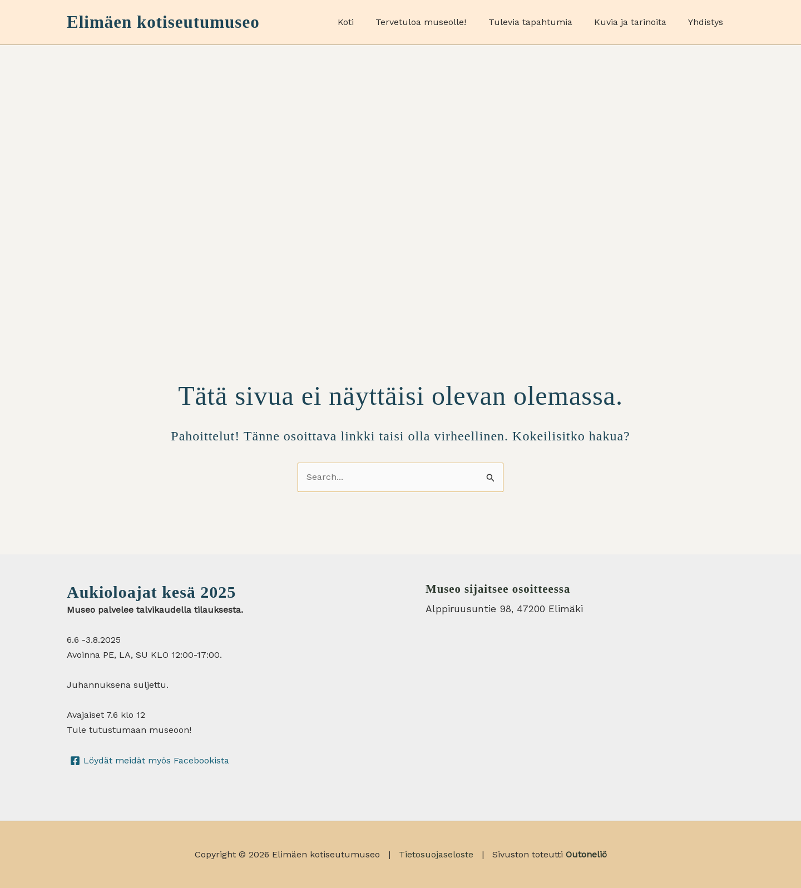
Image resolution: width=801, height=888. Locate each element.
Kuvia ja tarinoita (636, 22)
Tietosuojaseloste (436, 854)
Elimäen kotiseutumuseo (163, 22)
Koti (364, 22)
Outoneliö (586, 854)
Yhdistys (707, 22)
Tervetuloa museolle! (435, 22)
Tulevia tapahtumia (540, 22)
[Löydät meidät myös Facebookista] (150, 761)
